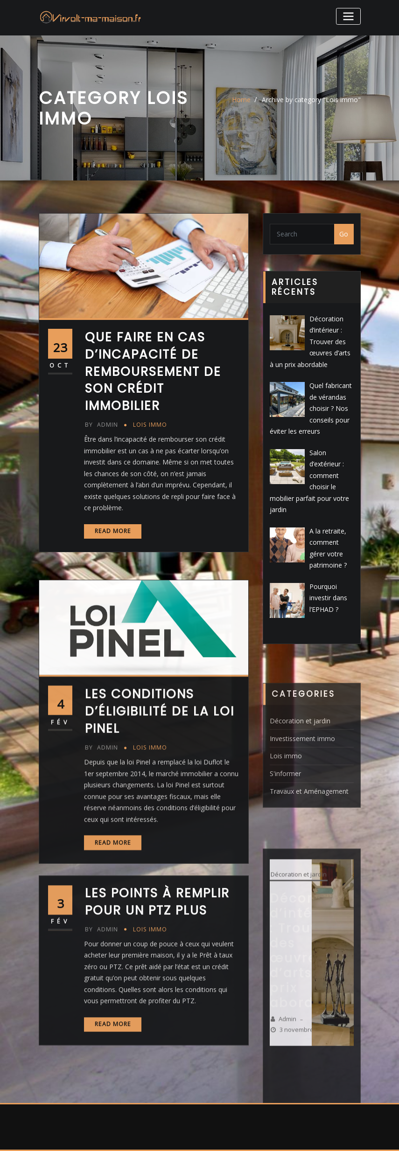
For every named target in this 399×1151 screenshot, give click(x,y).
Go (343, 234)
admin (101, 428)
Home (241, 99)
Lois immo (150, 428)
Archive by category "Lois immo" (311, 99)
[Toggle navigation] (348, 16)
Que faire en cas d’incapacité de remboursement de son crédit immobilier (153, 375)
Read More (113, 534)
